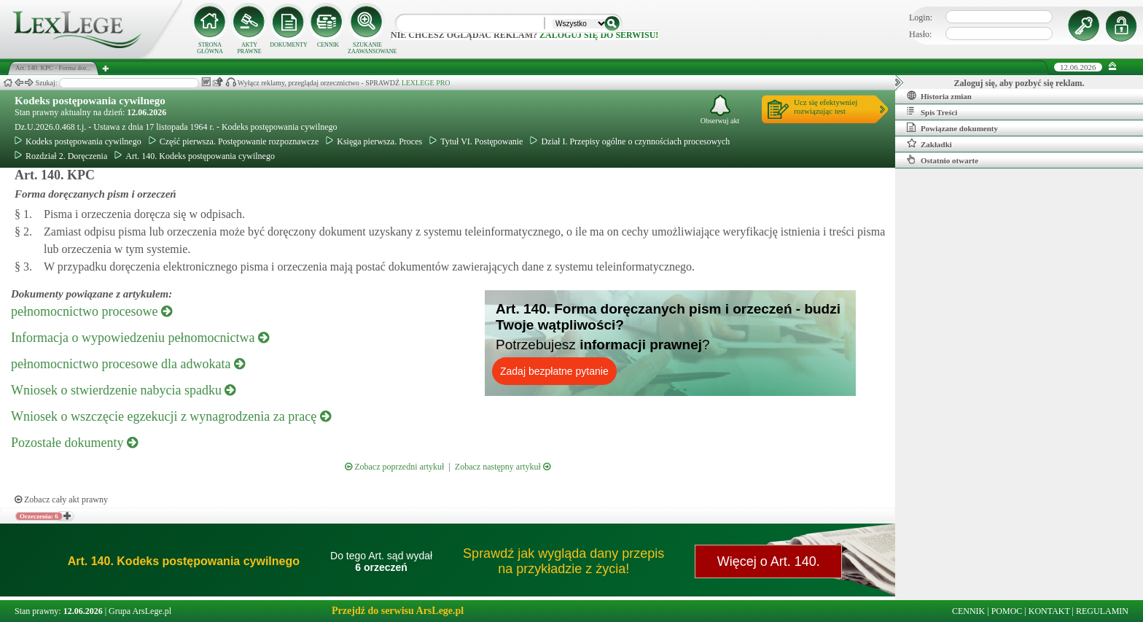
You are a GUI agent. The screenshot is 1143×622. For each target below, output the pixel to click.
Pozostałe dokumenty (74, 442)
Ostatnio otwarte (942, 160)
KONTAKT (1049, 611)
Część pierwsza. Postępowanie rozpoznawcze (234, 141)
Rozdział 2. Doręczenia (61, 156)
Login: (920, 17)
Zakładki (929, 144)
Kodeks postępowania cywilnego (90, 100)
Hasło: (920, 34)
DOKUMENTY (289, 45)
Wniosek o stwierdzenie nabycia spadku (123, 390)
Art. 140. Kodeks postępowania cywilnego (194, 156)
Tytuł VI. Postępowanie (476, 141)
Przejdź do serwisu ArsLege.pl (398, 610)
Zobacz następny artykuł (502, 467)
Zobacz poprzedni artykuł (394, 467)
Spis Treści (932, 111)
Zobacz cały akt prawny (61, 499)
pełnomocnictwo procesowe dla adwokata (128, 364)
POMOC (1007, 611)
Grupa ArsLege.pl (140, 611)
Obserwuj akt (720, 110)
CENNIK (328, 45)
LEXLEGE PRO (426, 83)
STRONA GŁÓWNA (210, 48)
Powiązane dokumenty (952, 128)
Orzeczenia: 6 (39, 516)
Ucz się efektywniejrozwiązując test (825, 106)
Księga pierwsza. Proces (374, 141)
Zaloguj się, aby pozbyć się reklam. (1019, 83)
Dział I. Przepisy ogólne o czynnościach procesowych (630, 141)
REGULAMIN (1102, 611)
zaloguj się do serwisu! (598, 35)
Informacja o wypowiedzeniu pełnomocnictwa (140, 337)
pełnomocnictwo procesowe (91, 311)
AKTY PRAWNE (249, 48)
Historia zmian (939, 95)
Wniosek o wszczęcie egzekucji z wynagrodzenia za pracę (171, 416)
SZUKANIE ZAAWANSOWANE (367, 48)
